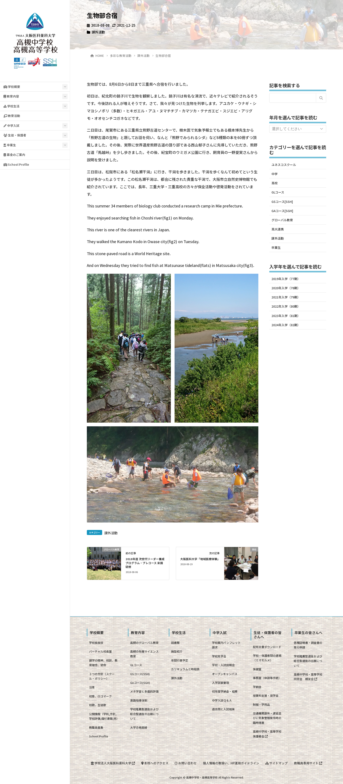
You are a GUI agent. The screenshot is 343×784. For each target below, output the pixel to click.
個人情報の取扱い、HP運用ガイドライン (231, 763)
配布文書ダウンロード (267, 647)
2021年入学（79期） (285, 297)
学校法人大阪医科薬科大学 (113, 763)
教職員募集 (96, 727)
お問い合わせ (186, 763)
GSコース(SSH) (140, 674)
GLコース (277, 192)
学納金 (257, 687)
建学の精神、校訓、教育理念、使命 (103, 662)
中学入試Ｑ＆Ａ (222, 700)
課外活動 (98, 32)
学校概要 (12, 86)
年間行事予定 (179, 660)
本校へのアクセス (154, 763)
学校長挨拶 (96, 643)
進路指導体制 (138, 700)
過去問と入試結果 (223, 709)
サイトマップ (276, 763)
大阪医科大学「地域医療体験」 (200, 559)
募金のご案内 (14, 154)
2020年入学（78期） (285, 288)
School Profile (16, 164)
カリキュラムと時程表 (185, 669)
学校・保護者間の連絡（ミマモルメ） (267, 657)
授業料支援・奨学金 (265, 695)
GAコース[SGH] (282, 211)
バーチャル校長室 (100, 651)
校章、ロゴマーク (100, 696)
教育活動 (12, 115)
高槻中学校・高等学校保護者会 (267, 733)
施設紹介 (176, 651)
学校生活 (11, 106)
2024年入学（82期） (285, 325)
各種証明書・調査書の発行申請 (308, 645)
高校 (274, 183)
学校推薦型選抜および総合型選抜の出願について (144, 714)
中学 (274, 174)
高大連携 (277, 229)
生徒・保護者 (15, 135)
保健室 (257, 669)
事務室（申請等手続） (267, 678)
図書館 (175, 643)
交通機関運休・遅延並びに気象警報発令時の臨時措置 (267, 718)
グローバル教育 (282, 220)
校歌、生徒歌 (97, 705)
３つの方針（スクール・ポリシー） (102, 676)
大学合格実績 (138, 727)
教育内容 (11, 96)
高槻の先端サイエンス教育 (144, 653)
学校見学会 (219, 656)
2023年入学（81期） (285, 316)
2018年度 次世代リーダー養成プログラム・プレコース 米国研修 (145, 563)
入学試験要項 (220, 683)
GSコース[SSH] (282, 201)
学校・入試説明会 (223, 665)
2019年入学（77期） (285, 279)
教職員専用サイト (308, 763)
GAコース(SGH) (140, 683)
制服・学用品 (261, 704)
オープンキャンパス (224, 674)
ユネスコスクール (283, 164)
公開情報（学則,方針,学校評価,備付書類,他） (104, 716)
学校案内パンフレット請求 (226, 645)
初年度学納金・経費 (225, 691)
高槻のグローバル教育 (144, 643)
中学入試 (11, 125)
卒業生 (10, 145)
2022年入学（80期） (285, 306)
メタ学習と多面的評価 (144, 691)
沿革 (92, 687)
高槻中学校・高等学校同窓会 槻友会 (308, 676)
